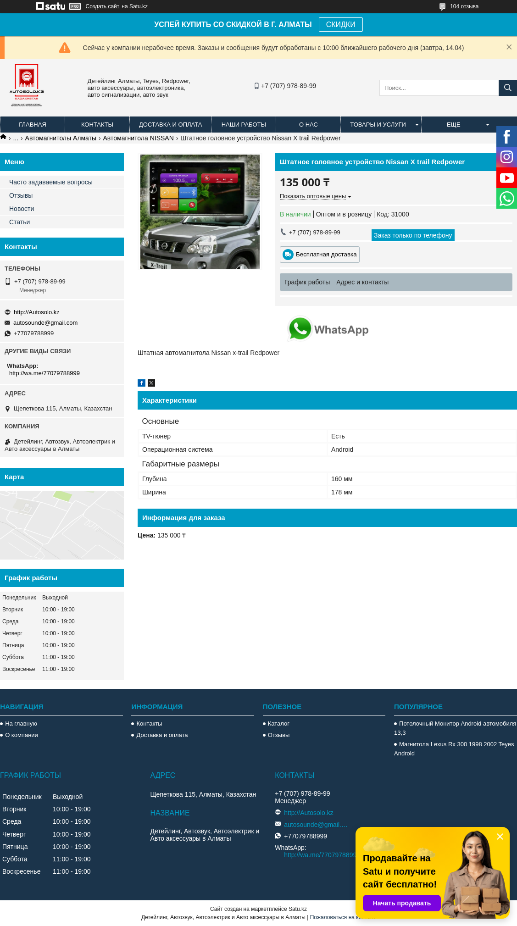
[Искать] (508, 88)
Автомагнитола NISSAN (138, 138)
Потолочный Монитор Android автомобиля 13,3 (455, 728)
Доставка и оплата (170, 124)
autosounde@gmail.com (45, 322)
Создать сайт (103, 6)
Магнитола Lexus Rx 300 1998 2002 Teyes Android (454, 749)
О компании (21, 735)
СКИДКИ (341, 24)
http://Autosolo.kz (37, 312)
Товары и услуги (378, 124)
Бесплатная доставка (326, 254)
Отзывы (21, 195)
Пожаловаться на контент (343, 917)
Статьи (19, 222)
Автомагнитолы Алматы (61, 138)
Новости (21, 208)
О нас (308, 124)
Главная (32, 124)
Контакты (97, 124)
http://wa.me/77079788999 (44, 373)
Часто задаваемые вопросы (51, 182)
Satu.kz (298, 909)
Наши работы (244, 124)
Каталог (278, 723)
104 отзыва (464, 6)
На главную (21, 723)
